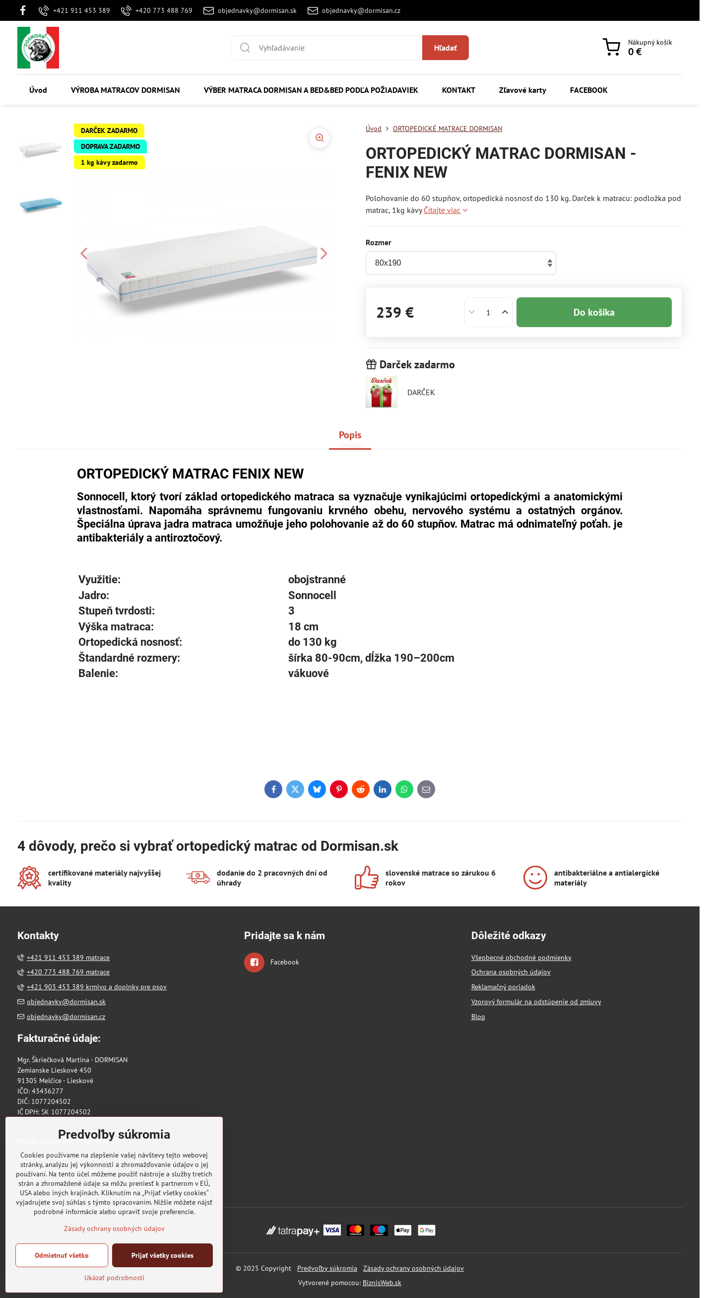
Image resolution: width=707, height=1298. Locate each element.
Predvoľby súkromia (327, 1268)
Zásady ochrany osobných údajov (413, 1268)
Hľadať (445, 48)
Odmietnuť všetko (62, 1285)
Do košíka (594, 312)
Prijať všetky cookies (162, 1285)
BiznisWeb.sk (382, 1282)
